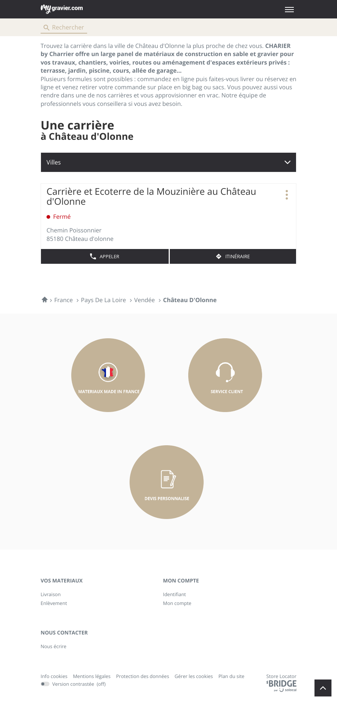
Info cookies (54, 676)
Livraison (51, 594)
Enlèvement (54, 603)
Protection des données (142, 676)
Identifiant (174, 594)
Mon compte (177, 603)
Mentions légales (92, 676)
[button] (289, 9)
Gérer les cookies (194, 676)
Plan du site (231, 676)
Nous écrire (53, 646)
